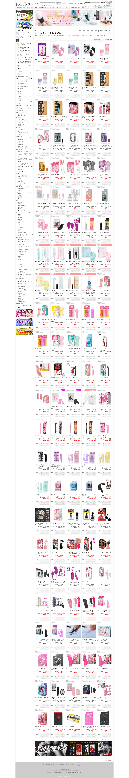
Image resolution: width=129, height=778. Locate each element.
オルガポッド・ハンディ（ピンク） (58, 494)
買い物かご (98, 5)
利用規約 (55, 7)
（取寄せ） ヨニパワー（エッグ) (58, 204)
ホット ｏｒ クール (23, 163)
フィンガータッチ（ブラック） (57, 233)
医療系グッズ (21, 204)
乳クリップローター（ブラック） (58, 553)
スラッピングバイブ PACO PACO (41, 59)
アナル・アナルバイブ (23, 95)
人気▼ (80, 31)
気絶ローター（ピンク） (57, 58)
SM (18, 200)
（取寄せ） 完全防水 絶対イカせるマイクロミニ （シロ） (73, 146)
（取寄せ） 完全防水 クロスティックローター (42, 465)
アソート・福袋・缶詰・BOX (25, 305)
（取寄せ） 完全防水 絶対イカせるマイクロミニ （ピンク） (89, 146)
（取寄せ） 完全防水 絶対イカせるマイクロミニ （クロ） (58, 146)
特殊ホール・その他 (22, 146)
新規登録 (71, 3)
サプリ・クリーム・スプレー (24, 212)
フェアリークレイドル (40, 377)
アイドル (20, 266)
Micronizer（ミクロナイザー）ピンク (103, 262)
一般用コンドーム (22, 221)
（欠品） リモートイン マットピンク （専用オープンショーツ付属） (73, 553)
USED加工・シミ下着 (23, 249)
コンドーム (19, 219)
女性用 (19, 195)
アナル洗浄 (20, 181)
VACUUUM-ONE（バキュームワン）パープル (42, 88)
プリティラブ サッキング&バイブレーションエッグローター (73, 233)
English (106, 1)
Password (103, 2)
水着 (19, 258)
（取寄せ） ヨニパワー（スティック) (42, 204)
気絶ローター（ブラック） (88, 58)
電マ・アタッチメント (22, 112)
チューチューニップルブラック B (89, 524)
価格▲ (84, 31)
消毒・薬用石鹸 (21, 286)
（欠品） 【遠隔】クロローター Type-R (58, 698)
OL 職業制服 (22, 254)
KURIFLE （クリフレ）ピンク (73, 436)
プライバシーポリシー (64, 7)
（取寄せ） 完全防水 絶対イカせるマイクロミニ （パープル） (104, 146)
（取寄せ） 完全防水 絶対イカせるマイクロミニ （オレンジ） (42, 175)
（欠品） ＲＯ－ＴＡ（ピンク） (73, 465)
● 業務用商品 (20, 278)
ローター (20, 91)
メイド (19, 261)
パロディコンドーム (22, 232)
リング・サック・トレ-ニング (24, 192)
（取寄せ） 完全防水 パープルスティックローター (58, 465)
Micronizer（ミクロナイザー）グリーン (88, 262)
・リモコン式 (83, 35)
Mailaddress (87, 2)
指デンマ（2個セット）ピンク (104, 320)
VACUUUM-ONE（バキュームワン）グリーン (73, 88)
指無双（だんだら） (87, 668)
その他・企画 (20, 303)
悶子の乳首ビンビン (40, 726)
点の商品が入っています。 (89, 7)
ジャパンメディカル (22, 231)
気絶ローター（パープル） (72, 58)
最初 (95, 39)
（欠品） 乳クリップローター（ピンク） (42, 553)
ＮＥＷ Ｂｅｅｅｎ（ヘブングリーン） (58, 117)
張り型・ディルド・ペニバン (25, 96)
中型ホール (20, 141)
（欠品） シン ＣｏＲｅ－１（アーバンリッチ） (104, 349)
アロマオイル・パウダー (23, 169)
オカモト (20, 224)
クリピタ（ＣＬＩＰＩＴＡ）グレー (89, 175)
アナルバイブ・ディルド (23, 175)
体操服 (19, 256)
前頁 (98, 39)
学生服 (19, 253)
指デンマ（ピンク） (72, 319)
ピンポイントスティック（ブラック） (104, 233)
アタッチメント (21, 115)
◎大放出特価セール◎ (22, 76)
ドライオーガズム (22, 180)
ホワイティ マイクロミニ (88, 407)
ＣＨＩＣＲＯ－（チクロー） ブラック (58, 669)
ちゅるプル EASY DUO (57, 174)
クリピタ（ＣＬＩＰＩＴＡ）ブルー (73, 349)
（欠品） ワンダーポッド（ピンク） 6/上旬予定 (89, 727)
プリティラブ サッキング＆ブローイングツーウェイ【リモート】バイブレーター (73, 582)
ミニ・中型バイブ (22, 129)
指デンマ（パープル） (88, 319)
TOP (36, 7)
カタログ (19, 307)
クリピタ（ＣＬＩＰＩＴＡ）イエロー (58, 320)
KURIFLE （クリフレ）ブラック (88, 436)
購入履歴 (107, 5)
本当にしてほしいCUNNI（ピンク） (73, 117)
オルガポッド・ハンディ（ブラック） (89, 494)
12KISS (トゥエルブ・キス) (57, 726)
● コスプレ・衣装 (21, 251)
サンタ (19, 268)
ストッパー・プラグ (22, 178)
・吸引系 (102, 35)
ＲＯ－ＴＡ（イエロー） (104, 465)
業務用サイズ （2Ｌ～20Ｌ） (25, 159)
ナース (19, 259)
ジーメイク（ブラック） (103, 377)
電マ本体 (20, 114)
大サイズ (20, 131)
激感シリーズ (21, 202)
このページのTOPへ (106, 761)
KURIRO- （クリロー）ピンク (42, 436)
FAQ (72, 7)
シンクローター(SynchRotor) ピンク (73, 611)
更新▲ (92, 31)
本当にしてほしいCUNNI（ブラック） (89, 117)
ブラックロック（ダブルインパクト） (104, 553)
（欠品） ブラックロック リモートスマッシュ (42, 582)
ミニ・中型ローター (22, 119)
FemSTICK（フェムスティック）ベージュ (73, 291)
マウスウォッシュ (22, 288)
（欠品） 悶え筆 (101, 116)
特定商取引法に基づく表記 (45, 7)
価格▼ (88, 31)
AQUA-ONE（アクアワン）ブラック (73, 407)
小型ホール (20, 139)
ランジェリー (20, 237)
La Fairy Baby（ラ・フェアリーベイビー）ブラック (73, 262)
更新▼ (96, 31)
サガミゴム (20, 222)
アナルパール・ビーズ (23, 176)
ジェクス (20, 226)
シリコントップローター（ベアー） (104, 291)
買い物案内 (98, 7)
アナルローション (22, 183)
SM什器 (19, 209)
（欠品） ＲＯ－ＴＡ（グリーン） (42, 494)
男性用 (19, 193)
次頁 (108, 39)
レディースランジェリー (23, 239)
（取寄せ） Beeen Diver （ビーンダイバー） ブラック (73, 640)
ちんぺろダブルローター (103, 407)
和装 (19, 263)
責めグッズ (20, 207)
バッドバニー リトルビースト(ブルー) (89, 349)
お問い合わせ (78, 7)
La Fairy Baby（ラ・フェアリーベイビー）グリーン (42, 262)
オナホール (20, 90)
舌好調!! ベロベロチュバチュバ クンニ (58, 378)
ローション (20, 88)
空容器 (19, 161)
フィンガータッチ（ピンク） (42, 232)
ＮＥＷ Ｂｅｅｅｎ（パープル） (89, 88)
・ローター (49, 35)
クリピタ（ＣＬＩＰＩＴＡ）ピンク (58, 349)
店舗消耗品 (20, 300)
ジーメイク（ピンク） (87, 377)
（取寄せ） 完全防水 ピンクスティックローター (104, 436)
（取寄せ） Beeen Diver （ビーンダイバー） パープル (89, 640)
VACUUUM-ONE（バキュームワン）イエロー (57, 88)
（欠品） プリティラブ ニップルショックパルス (104, 698)
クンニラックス (70, 726)
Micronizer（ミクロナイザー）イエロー (41, 291)
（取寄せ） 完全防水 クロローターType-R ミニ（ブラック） (42, 640)
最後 (111, 39)
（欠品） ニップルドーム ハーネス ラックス (42, 524)
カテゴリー (19, 69)
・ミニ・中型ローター (58, 35)
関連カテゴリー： (39, 35)
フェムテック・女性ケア (23, 80)
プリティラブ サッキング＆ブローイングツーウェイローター (58, 582)
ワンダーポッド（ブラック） (104, 726)
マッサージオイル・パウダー (25, 281)
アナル (18, 173)
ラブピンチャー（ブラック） (58, 610)
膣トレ (19, 198)
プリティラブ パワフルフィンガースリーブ (104, 494)
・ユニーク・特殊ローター (72, 35)
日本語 (110, 1)
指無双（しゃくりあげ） (72, 668)
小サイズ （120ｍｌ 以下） (25, 151)
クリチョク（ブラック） (103, 203)
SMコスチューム (22, 210)
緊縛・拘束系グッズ (22, 205)
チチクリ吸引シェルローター (58, 523)
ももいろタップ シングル (41, 407)
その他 (19, 100)
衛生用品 (20, 293)
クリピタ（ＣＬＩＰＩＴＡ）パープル (104, 175)
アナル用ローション (22, 158)
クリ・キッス (85, 581)
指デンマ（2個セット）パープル (42, 349)
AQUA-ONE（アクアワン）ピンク (58, 407)
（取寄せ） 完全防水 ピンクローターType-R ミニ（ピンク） (104, 611)
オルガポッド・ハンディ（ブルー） (73, 494)
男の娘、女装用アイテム (23, 273)
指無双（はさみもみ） (102, 668)
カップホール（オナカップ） (25, 138)
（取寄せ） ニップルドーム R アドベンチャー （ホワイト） (73, 204)
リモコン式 (20, 122)
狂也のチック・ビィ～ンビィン (42, 698)
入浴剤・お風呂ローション (24, 295)
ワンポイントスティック (88, 552)
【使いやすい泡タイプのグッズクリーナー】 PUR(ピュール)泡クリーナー (89, 291)
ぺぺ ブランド (21, 164)
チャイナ (20, 264)
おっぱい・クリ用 (22, 124)
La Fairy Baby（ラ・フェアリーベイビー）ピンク (57, 262)
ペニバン (20, 190)
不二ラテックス (21, 227)
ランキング (19, 30)
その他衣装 (20, 271)
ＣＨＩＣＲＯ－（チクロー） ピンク (42, 669)
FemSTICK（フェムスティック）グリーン (58, 291)
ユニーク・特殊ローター (23, 121)
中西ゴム (20, 229)
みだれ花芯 (38, 145)
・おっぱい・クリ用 (94, 35)
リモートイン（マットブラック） (89, 698)
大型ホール (20, 143)
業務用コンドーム (22, 236)
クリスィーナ (101, 581)
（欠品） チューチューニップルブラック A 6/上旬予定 (73, 524)
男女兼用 (20, 197)
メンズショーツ (21, 244)
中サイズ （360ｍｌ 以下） (25, 153)
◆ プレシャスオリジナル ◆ (24, 78)
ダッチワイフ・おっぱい (23, 148)
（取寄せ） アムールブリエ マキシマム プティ (104, 640)
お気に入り (107, 7)
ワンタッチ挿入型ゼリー (23, 290)
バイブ (19, 93)
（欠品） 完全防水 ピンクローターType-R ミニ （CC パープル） (57, 640)
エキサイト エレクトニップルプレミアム (104, 524)
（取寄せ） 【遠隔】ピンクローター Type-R (73, 698)
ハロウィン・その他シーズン (25, 269)
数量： (37, 66)
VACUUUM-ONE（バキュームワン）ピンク (104, 59)
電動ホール (20, 144)
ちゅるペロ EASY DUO (72, 174)
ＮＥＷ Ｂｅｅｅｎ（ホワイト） (104, 88)
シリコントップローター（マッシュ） (42, 320)
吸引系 (19, 126)
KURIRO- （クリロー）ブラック (57, 436)
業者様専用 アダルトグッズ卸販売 (25, 7)
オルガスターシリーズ (23, 86)
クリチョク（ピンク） (88, 203)
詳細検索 (64, 3)
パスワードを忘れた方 (79, 3)
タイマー (20, 291)
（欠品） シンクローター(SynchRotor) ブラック (88, 611)
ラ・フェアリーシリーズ (23, 81)
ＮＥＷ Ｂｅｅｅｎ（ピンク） (41, 117)
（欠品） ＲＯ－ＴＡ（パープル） (89, 465)
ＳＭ (19, 98)
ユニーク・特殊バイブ (23, 132)
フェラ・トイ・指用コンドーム (25, 234)
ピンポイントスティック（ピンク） (89, 233)
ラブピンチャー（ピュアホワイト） (42, 611)
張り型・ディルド (22, 188)
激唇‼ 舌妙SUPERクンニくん (73, 377)
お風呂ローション (22, 171)
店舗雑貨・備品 (21, 301)
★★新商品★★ (20, 71)
